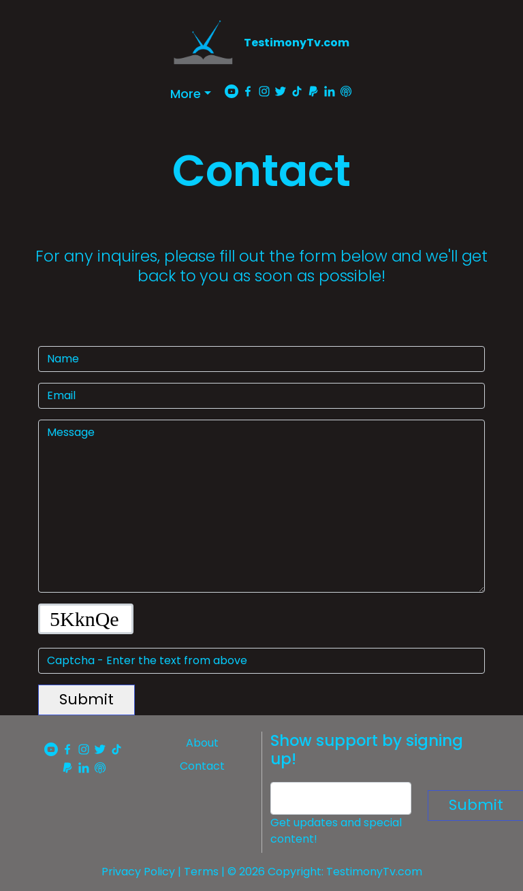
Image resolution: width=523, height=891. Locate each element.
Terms (201, 871)
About (202, 743)
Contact (202, 766)
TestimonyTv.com (296, 42)
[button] (190, 93)
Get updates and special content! (336, 831)
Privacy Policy (138, 871)
